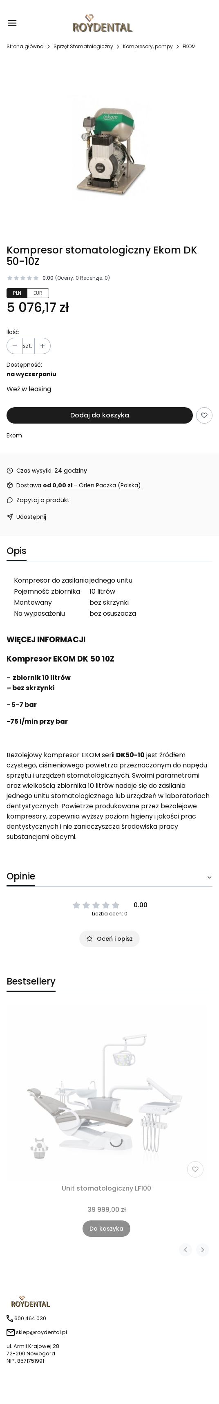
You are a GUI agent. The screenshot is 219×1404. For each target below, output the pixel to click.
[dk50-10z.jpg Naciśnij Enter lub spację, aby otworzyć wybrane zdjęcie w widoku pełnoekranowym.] (109, 151)
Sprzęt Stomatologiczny (83, 46)
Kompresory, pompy (148, 46)
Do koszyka (106, 1229)
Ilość (13, 332)
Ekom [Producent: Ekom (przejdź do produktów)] (14, 435)
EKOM (189, 46)
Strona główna (25, 46)
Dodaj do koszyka (99, 415)
